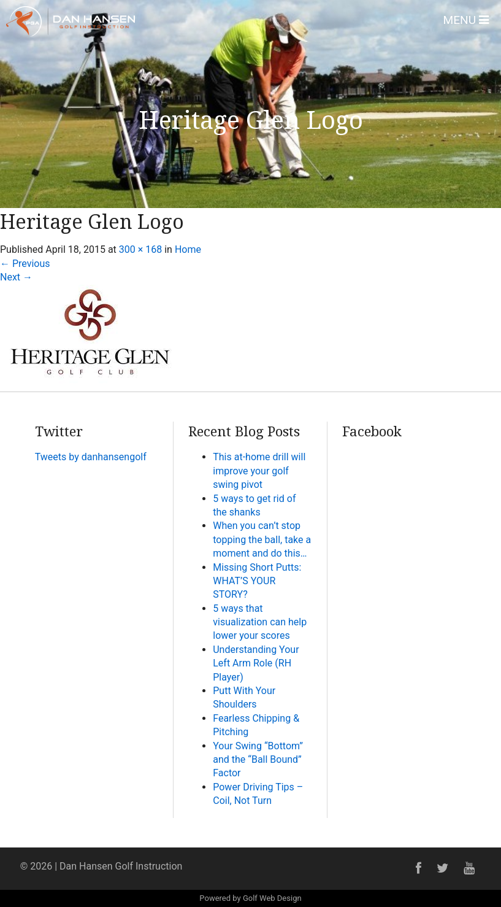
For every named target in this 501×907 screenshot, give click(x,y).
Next (16, 277)
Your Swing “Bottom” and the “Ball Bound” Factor (258, 759)
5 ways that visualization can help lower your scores (260, 622)
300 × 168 (140, 249)
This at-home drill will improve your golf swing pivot (259, 470)
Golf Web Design (272, 898)
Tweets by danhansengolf (91, 457)
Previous (25, 263)
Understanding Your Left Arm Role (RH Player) (256, 663)
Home (188, 249)
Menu (466, 20)
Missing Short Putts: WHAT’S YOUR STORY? (257, 581)
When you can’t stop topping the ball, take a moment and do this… (262, 539)
